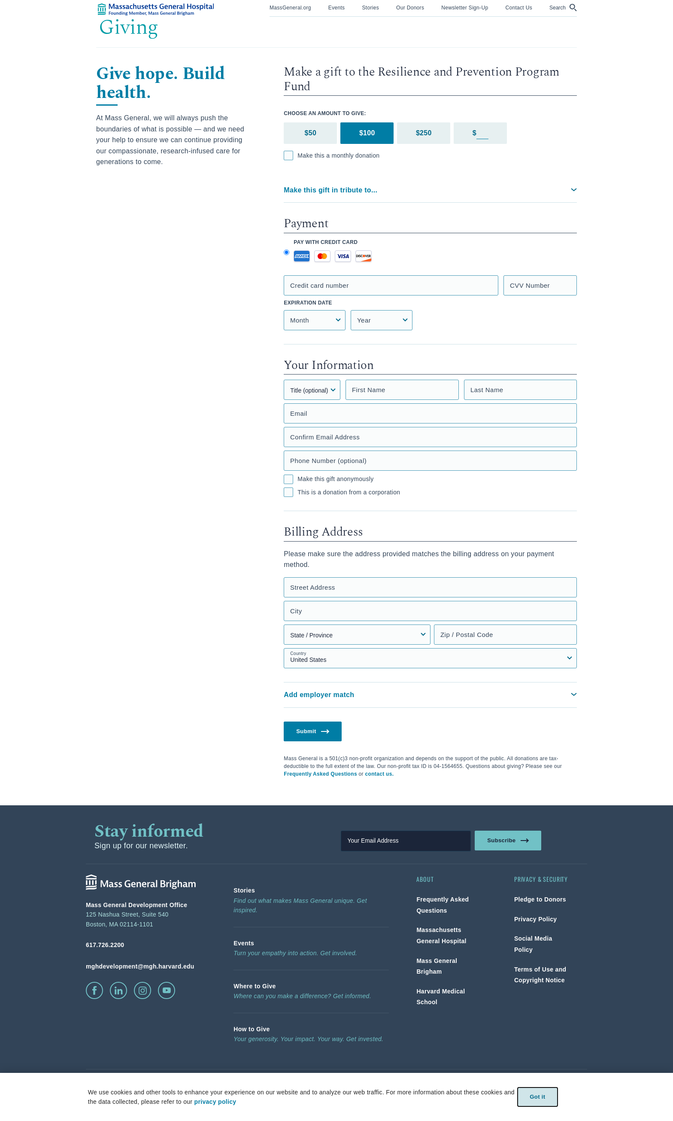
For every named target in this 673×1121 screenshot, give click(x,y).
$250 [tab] (424, 133)
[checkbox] (288, 155)
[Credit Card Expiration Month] (315, 320)
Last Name (486, 389)
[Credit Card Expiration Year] (381, 320)
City (296, 611)
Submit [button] (314, 731)
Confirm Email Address (325, 437)
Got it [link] (537, 1097)
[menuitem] (290, 8)
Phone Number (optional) (328, 460)
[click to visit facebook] (94, 991)
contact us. (379, 775)
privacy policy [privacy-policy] (215, 1101)
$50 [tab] (311, 133)
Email (298, 413)
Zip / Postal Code (466, 634)
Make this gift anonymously (328, 479)
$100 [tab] (367, 133)
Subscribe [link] (509, 841)
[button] (563, 7)
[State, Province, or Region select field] (357, 634)
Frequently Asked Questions (320, 775)
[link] (290, 7)
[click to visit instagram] (142, 991)
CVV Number (530, 285)
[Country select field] (430, 658)
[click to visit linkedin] (118, 991)
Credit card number (319, 285)
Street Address (312, 587)
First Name (368, 389)
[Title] (312, 390)
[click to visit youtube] (166, 991)
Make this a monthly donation (331, 155)
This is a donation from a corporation (342, 492)
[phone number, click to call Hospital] (146, 945)
